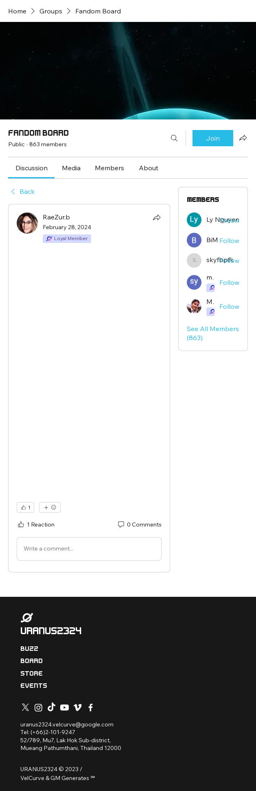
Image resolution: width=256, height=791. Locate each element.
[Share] (157, 217)
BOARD (31, 661)
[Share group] (243, 138)
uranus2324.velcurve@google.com (67, 724)
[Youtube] (64, 707)
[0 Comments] (139, 525)
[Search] (174, 138)
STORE (31, 673)
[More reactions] (50, 507)
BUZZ (29, 649)
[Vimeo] (77, 707)
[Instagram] (38, 707)
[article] (89, 388)
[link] (31, 168)
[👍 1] (25, 507)
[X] (25, 707)
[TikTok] (51, 707)
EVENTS (33, 686)
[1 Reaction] (36, 525)
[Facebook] (90, 707)
